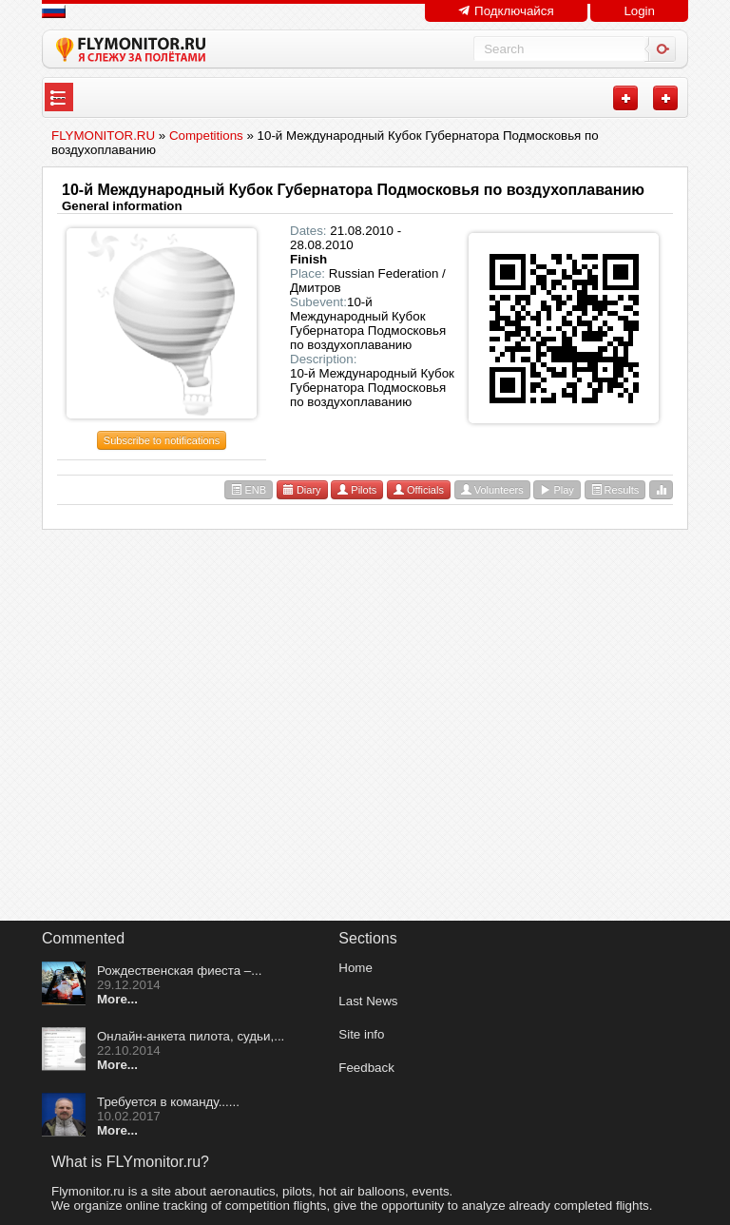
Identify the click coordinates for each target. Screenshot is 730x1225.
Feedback (366, 1067)
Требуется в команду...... (168, 1102)
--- (58, 97)
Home (355, 968)
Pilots (356, 490)
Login (639, 11)
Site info (361, 1034)
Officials (419, 490)
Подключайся (505, 11)
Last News (367, 1001)
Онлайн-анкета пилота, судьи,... (190, 1036)
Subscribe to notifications (162, 440)
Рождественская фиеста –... (179, 970)
